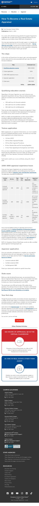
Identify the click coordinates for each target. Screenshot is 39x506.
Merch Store (8, 480)
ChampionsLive (29, 308)
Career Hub (7, 472)
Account (34, 6)
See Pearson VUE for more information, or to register (15, 290)
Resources (4, 12)
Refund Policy (8, 474)
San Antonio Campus (10, 424)
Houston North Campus (11, 416)
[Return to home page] (7, 2)
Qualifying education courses (11, 68)
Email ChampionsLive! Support (14, 434)
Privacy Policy (8, 482)
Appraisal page (15, 307)
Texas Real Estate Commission (12, 455)
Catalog (34, 2)
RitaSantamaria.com (10, 486)
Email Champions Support (13, 440)
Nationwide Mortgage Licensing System (15, 461)
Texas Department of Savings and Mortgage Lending (18, 457)
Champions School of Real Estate (19, 497)
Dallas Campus (9, 400)
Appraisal (23, 12)
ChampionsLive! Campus (11, 432)
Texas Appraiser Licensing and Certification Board (17, 459)
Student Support (9, 470)
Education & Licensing (10, 468)
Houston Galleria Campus (11, 408)
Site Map (7, 484)
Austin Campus (9, 392)
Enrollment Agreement (10, 476)
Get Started (19, 320)
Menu (4, 6)
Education (14, 12)
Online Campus (9, 439)
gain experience (31, 237)
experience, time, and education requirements (24, 172)
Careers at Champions (10, 478)
